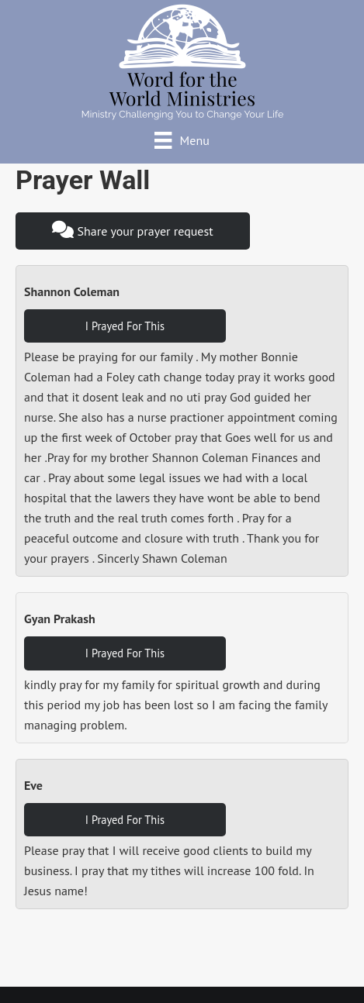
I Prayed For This (125, 326)
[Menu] (182, 140)
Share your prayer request (132, 230)
